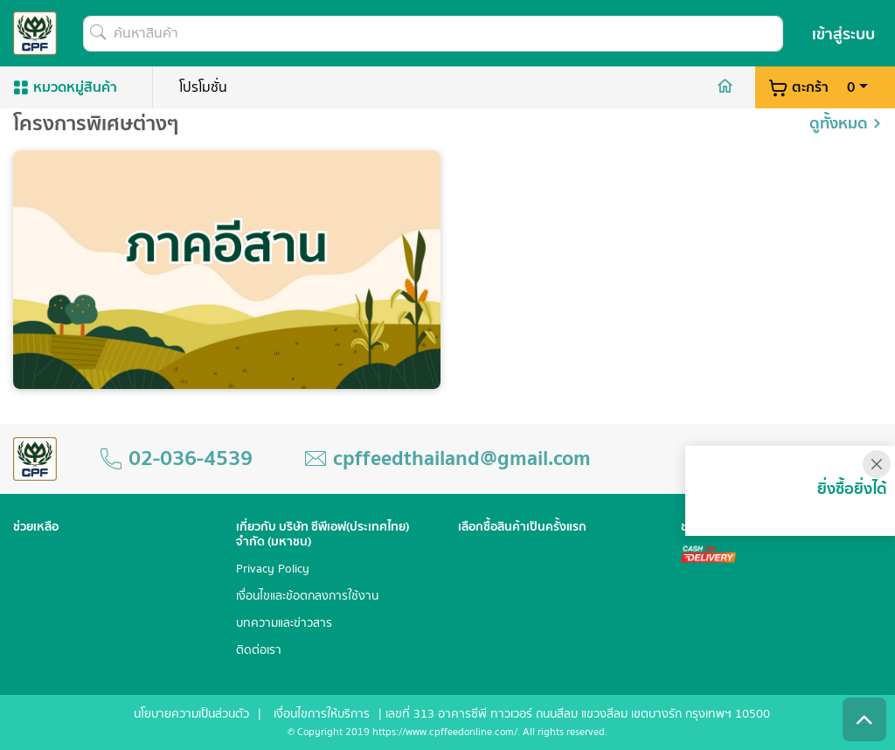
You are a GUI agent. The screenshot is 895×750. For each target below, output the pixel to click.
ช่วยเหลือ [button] (36, 527)
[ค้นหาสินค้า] (433, 34)
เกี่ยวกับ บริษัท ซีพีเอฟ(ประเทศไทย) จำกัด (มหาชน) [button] (322, 535)
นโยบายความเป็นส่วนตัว (191, 714)
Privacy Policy (272, 569)
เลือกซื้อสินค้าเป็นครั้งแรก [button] (522, 527)
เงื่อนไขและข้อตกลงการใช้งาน (307, 596)
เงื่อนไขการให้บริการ (322, 714)
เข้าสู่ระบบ (843, 34)
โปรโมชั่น (203, 87)
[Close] (877, 464)
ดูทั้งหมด (845, 127)
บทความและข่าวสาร (284, 624)
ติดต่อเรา (258, 651)
